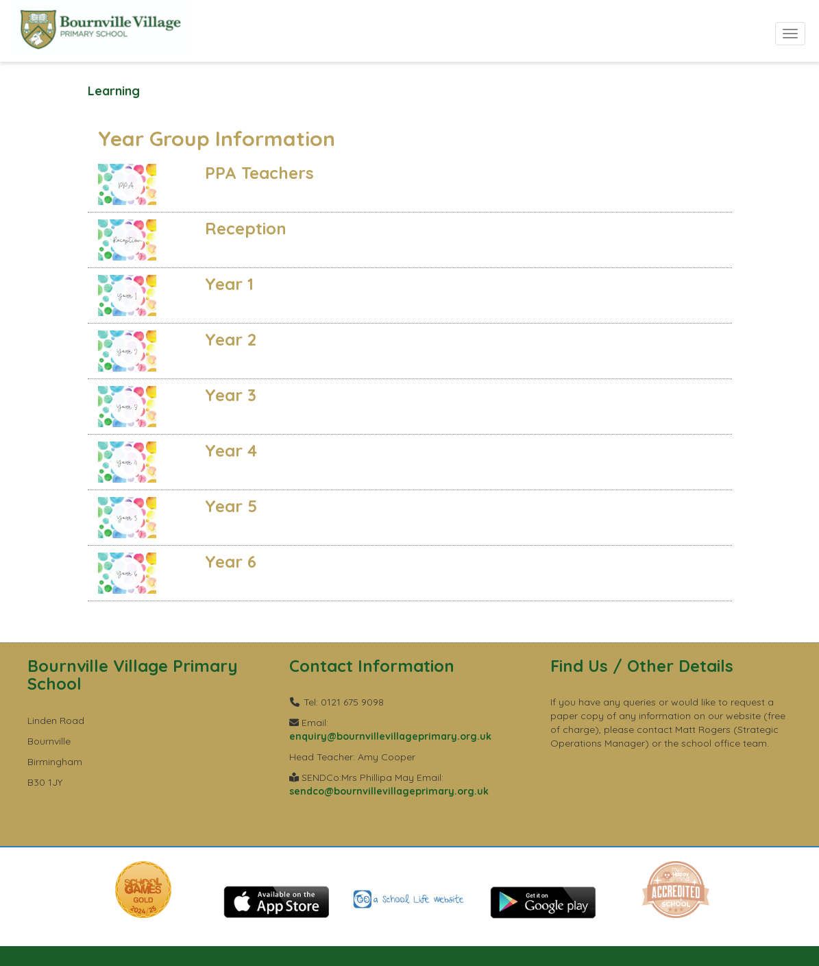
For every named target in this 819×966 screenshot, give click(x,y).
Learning (114, 91)
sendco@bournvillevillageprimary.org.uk (389, 791)
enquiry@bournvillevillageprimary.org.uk (390, 736)
